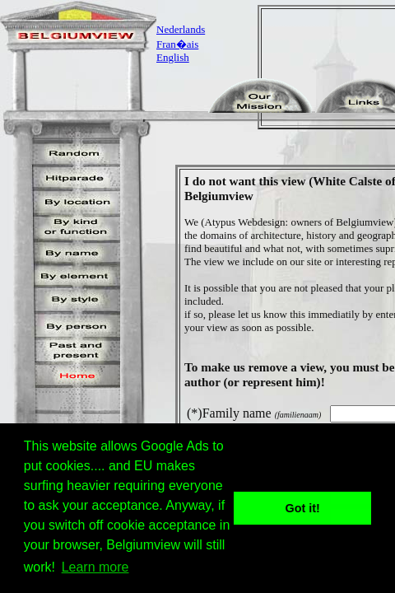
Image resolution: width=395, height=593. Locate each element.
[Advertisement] (331, 67)
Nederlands (180, 29)
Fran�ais (177, 44)
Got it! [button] (303, 508)
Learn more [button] (95, 567)
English (172, 57)
